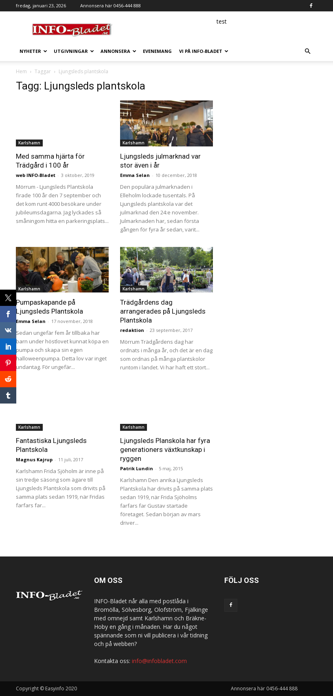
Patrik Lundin (136, 468)
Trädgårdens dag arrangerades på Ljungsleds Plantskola (163, 311)
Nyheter (33, 51)
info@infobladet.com (159, 661)
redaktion (132, 330)
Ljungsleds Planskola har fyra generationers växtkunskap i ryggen (165, 449)
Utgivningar (74, 51)
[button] (307, 51)
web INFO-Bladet (35, 175)
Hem (21, 71)
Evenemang (157, 51)
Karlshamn (29, 143)
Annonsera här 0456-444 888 (110, 5)
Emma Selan (135, 175)
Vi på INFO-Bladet (203, 51)
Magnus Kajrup (34, 459)
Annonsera (118, 51)
